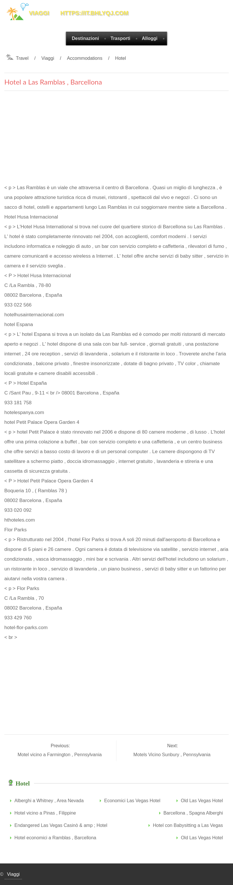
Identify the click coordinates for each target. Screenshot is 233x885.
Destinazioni (85, 38)
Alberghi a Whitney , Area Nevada (49, 800)
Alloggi (149, 38)
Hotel (120, 58)
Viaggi (48, 58)
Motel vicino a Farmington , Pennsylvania (60, 754)
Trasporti (120, 38)
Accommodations (84, 58)
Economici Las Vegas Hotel (132, 800)
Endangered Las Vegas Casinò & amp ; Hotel (60, 825)
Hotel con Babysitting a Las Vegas (188, 825)
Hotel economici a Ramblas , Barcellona (55, 837)
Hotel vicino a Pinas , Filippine (45, 813)
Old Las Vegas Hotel (202, 800)
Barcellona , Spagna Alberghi (193, 813)
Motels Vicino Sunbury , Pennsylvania (173, 754)
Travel (22, 58)
